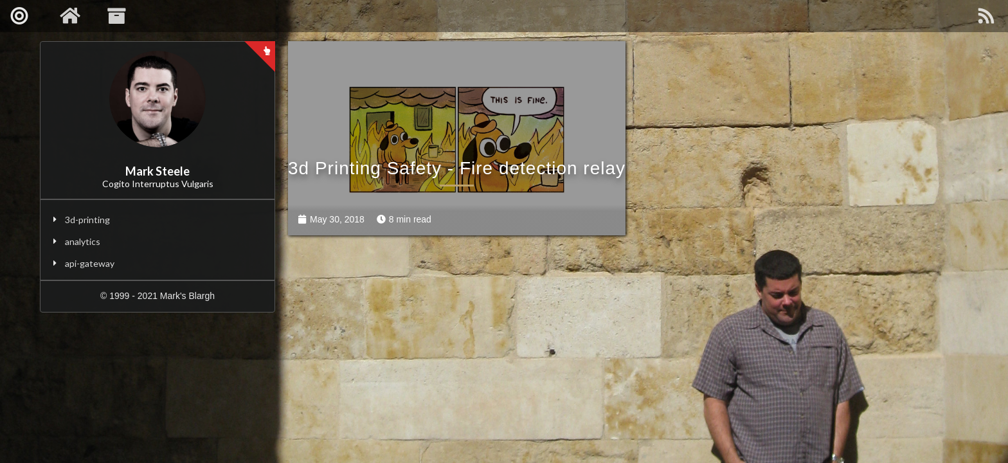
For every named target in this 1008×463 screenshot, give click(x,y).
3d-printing (87, 219)
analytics (82, 241)
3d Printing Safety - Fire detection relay (457, 168)
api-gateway (89, 263)
